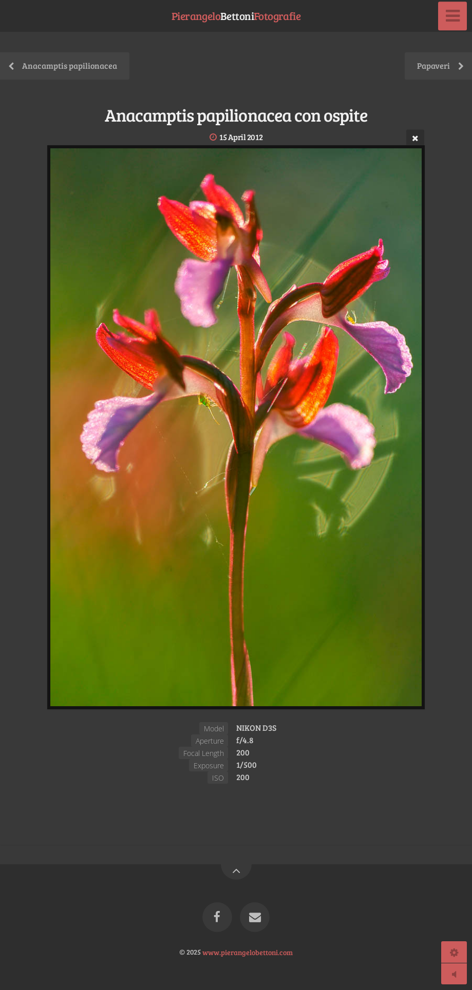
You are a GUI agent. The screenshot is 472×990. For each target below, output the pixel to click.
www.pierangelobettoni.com (247, 951)
